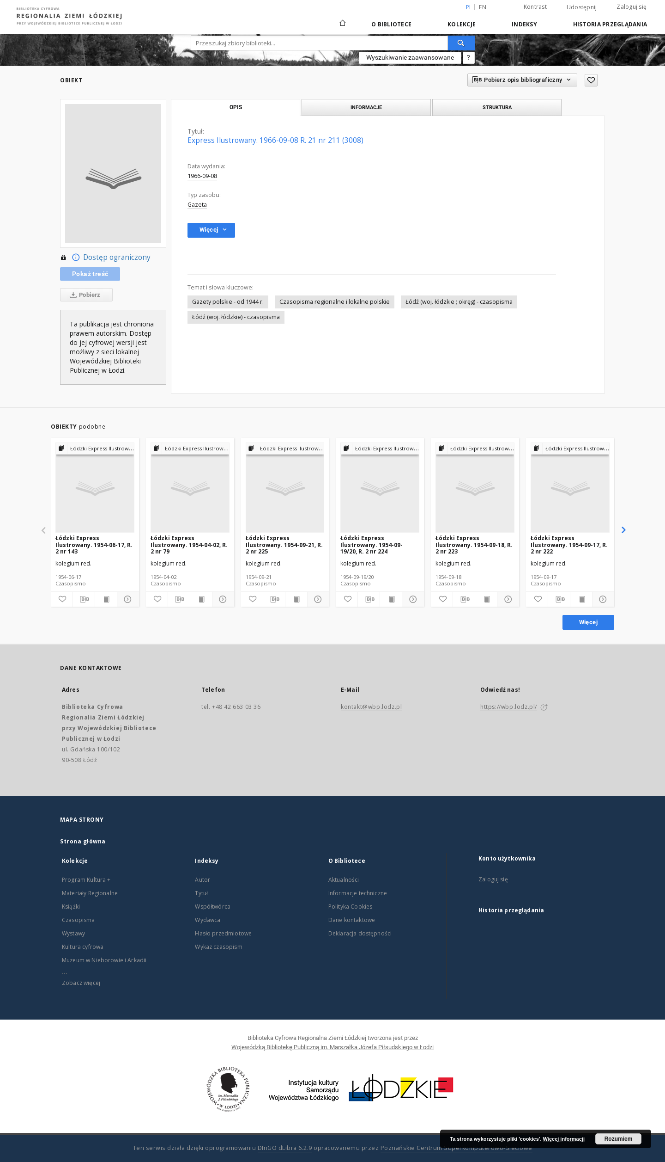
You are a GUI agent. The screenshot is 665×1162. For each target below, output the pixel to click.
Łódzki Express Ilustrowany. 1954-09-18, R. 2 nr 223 (474, 544)
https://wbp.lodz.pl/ (508, 707)
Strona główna (83, 841)
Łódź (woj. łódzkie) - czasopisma (236, 317)
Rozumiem (619, 1139)
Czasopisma (78, 920)
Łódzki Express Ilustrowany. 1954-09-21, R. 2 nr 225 (284, 544)
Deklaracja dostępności (360, 933)
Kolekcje (461, 24)
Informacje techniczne (357, 893)
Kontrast (535, 7)
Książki (71, 906)
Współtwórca (212, 906)
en (482, 7)
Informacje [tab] (366, 107)
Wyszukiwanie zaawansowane (410, 57)
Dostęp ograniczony (105, 257)
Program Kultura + (86, 880)
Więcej (588, 622)
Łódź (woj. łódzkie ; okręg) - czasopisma (459, 302)
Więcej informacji (564, 1139)
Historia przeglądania (610, 24)
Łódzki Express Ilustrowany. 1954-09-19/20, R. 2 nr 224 (371, 544)
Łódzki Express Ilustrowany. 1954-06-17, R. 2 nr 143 (94, 544)
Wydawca (207, 920)
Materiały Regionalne (90, 893)
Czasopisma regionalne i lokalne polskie (334, 302)
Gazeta (197, 205)
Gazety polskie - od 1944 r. (228, 302)
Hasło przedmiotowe (223, 933)
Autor (202, 880)
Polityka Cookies (350, 906)
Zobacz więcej (81, 983)
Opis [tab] (236, 107)
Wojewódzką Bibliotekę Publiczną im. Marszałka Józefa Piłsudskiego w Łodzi (332, 1047)
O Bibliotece (391, 24)
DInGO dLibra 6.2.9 (285, 1148)
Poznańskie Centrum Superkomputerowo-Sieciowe (456, 1148)
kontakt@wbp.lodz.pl (371, 707)
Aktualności (343, 880)
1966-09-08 (202, 176)
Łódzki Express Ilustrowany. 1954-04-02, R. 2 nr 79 (189, 544)
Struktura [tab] (497, 107)
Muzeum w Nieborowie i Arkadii (104, 960)
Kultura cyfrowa (82, 947)
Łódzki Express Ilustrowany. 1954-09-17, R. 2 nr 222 (569, 544)
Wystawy (73, 933)
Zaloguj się (632, 7)
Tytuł (201, 893)
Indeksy (524, 24)
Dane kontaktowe (351, 920)
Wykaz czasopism (218, 947)
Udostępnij (582, 7)
